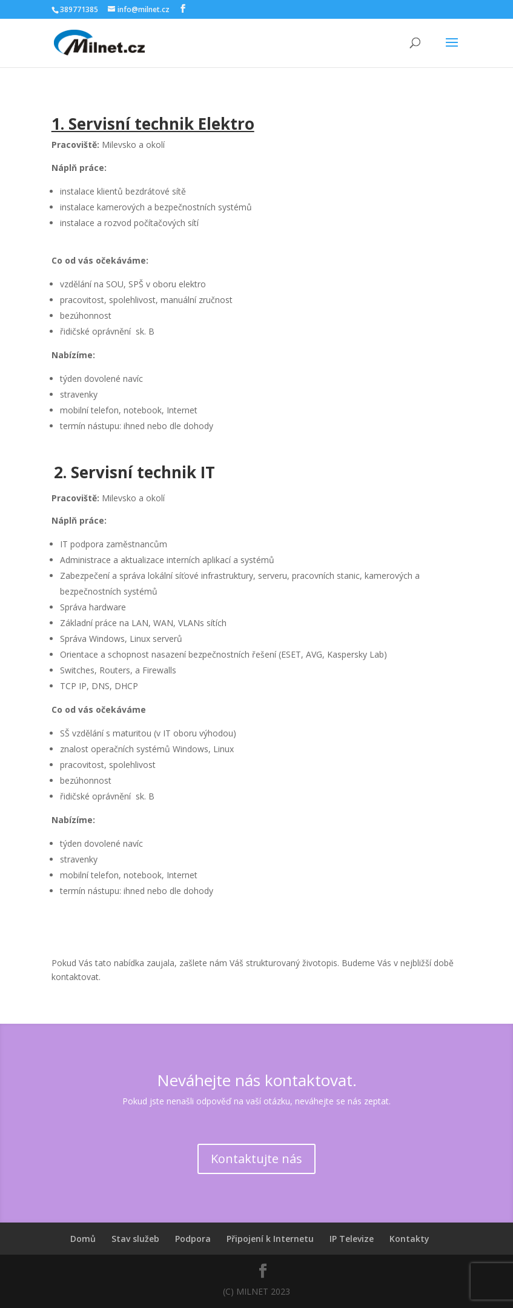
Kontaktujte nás (256, 1158)
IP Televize (351, 1238)
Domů (83, 1238)
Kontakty (409, 1238)
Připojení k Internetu (270, 1238)
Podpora (193, 1238)
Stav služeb (135, 1238)
